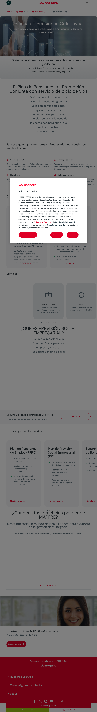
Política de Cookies (42, 222)
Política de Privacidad (65, 222)
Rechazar (56, 235)
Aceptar (73, 235)
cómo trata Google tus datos (54, 225)
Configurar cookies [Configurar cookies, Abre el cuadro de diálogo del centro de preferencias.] (27, 235)
